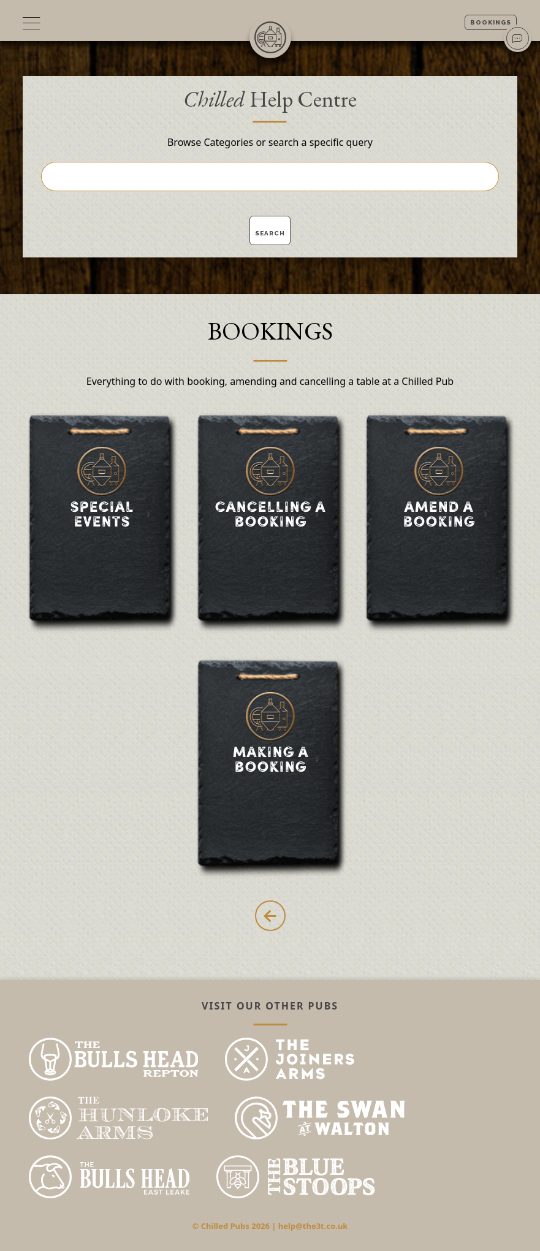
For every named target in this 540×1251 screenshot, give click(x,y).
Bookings (490, 22)
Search (270, 233)
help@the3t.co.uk (313, 1225)
